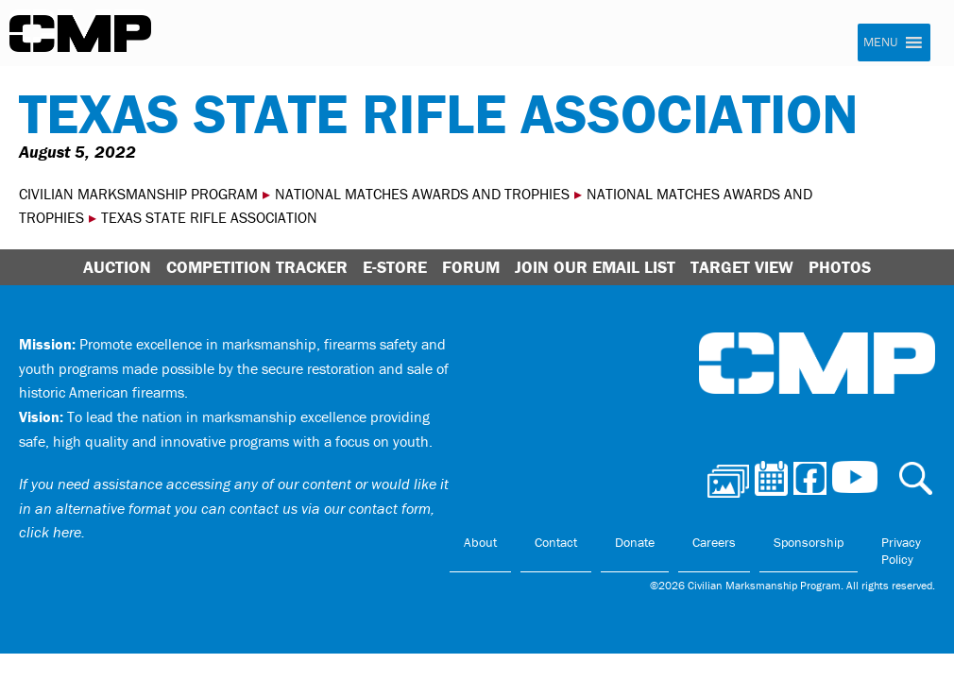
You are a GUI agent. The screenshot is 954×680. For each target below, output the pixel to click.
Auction (117, 267)
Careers (714, 542)
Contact (556, 542)
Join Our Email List (595, 267)
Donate (635, 542)
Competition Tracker (257, 267)
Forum (471, 267)
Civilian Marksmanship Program (80, 34)
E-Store (395, 267)
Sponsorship (808, 542)
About (480, 542)
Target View (741, 267)
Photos (840, 267)
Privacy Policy (901, 551)
